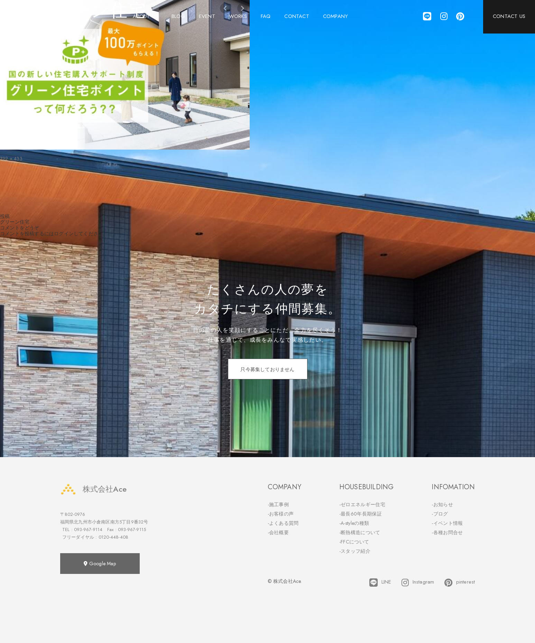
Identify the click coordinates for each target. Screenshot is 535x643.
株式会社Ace (93, 489)
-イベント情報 (447, 523)
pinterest (459, 582)
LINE (380, 582)
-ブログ (440, 513)
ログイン (64, 233)
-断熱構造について (359, 532)
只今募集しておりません (267, 369)
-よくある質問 (283, 523)
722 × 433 (11, 158)
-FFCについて (354, 541)
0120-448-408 (113, 537)
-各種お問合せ (447, 532)
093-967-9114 (88, 529)
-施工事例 (278, 504)
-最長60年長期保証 (360, 513)
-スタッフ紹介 (354, 551)
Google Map (100, 563)
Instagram (418, 582)
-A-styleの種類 (354, 523)
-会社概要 (278, 532)
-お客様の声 (281, 513)
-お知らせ (442, 504)
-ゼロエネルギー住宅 (362, 504)
